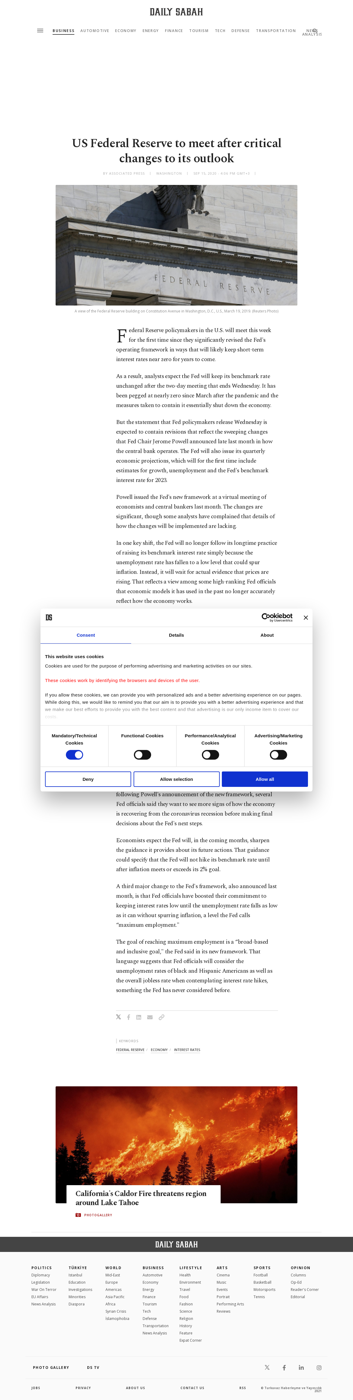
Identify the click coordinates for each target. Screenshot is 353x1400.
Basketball (262, 1282)
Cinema (223, 1275)
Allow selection (176, 779)
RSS (242, 1388)
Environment (190, 1282)
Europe (111, 1282)
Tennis (259, 1296)
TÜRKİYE (78, 1267)
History (186, 1325)
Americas (113, 1289)
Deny (88, 779)
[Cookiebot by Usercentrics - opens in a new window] (266, 617)
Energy (151, 31)
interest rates (187, 1049)
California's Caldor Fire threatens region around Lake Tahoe (141, 1198)
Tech (220, 31)
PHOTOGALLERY (98, 1215)
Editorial (298, 1296)
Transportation (276, 31)
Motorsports (264, 1289)
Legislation (40, 1282)
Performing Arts (230, 1304)
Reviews (223, 1311)
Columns (298, 1275)
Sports (262, 1267)
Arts (222, 1267)
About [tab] (267, 634)
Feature (186, 1333)
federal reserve (130, 1049)
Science (186, 1311)
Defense (241, 31)
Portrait (223, 1296)
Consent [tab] (86, 634)
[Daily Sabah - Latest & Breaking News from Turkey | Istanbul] (176, 11)
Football (261, 1275)
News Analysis (43, 1304)
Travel (185, 1289)
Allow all (265, 779)
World (113, 1267)
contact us (192, 1388)
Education (77, 1282)
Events (222, 1289)
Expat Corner (191, 1340)
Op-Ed (296, 1282)
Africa (110, 1304)
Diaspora (77, 1304)
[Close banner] (306, 617)
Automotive (94, 31)
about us (135, 1388)
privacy (83, 1388)
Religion (186, 1318)
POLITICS (41, 1267)
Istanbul (75, 1275)
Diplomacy (40, 1275)
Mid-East (112, 1275)
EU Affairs (39, 1296)
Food (184, 1296)
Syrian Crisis (115, 1311)
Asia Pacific (115, 1296)
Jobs (35, 1388)
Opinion (301, 1267)
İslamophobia (117, 1318)
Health (185, 1275)
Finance (174, 31)
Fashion (186, 1304)
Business (63, 31)
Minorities (77, 1296)
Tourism (199, 31)
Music (221, 1282)
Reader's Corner (305, 1289)
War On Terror (44, 1289)
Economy (126, 31)
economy (159, 1049)
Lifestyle (191, 1267)
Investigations (80, 1289)
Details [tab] (176, 634)
